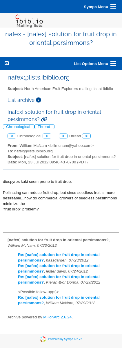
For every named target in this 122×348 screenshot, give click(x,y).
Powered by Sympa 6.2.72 (65, 338)
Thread (44, 127)
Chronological (18, 127)
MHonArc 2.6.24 (57, 317)
